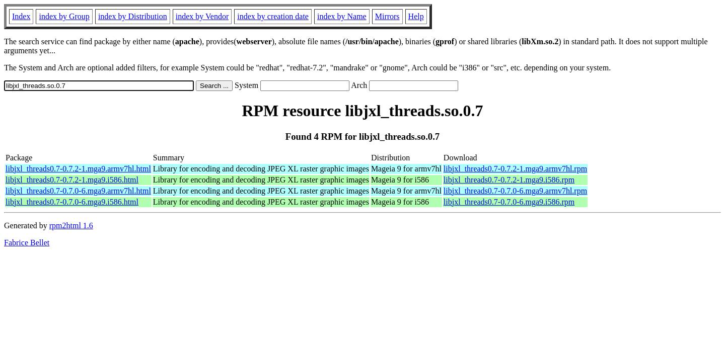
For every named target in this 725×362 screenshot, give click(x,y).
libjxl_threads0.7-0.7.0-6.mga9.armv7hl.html (78, 191)
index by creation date (273, 16)
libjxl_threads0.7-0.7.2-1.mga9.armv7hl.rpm (515, 168)
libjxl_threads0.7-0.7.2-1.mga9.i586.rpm (509, 179)
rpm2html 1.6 (71, 225)
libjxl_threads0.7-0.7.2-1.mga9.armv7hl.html (78, 168)
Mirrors (387, 16)
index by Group (64, 16)
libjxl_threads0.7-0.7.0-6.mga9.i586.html (72, 202)
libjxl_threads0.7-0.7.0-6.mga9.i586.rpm (509, 202)
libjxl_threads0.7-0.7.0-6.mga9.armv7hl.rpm (515, 191)
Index (21, 16)
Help (416, 16)
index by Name (342, 16)
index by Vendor (202, 16)
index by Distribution (132, 16)
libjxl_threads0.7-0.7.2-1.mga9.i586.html (72, 179)
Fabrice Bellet (26, 242)
